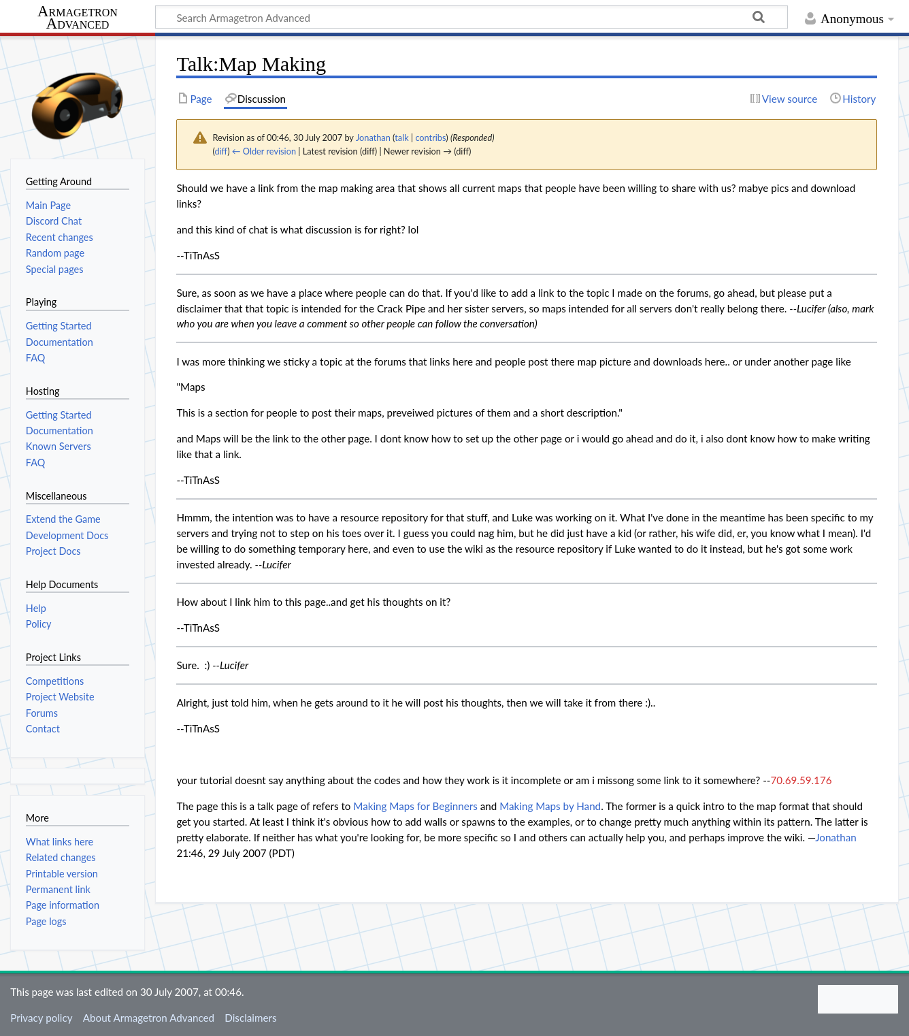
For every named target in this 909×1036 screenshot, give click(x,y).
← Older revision (264, 151)
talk (401, 137)
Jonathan (836, 837)
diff (220, 151)
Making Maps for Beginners (415, 806)
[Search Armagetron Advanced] (471, 17)
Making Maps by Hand (550, 806)
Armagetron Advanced (77, 18)
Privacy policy (41, 1017)
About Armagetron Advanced (148, 1017)
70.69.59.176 (800, 780)
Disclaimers (250, 1017)
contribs (430, 137)
